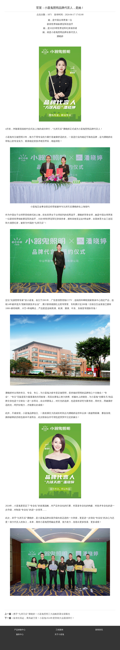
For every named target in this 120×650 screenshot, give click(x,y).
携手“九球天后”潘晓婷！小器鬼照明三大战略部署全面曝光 (41, 614)
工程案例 (59, 630)
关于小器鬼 (59, 634)
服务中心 (20, 634)
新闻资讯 (99, 630)
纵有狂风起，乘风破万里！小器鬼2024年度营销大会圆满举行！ (44, 618)
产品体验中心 (19, 630)
